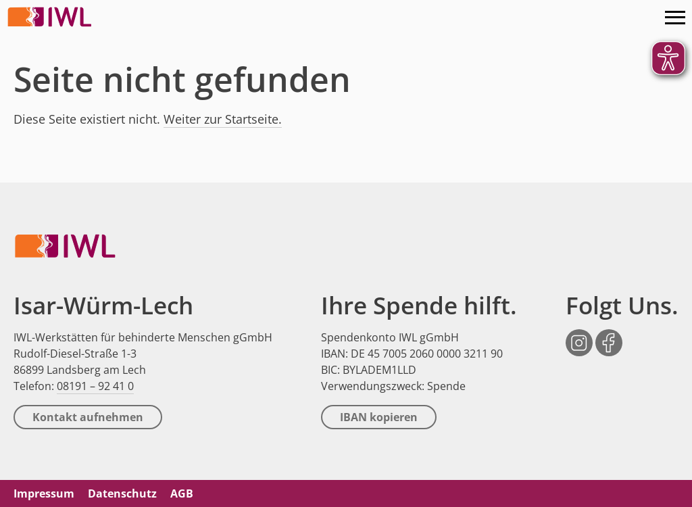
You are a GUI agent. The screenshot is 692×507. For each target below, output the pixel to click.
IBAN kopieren (379, 417)
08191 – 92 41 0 (95, 386)
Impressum (44, 493)
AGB (181, 493)
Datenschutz (122, 493)
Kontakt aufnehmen (87, 417)
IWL (51, 17)
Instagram (579, 335)
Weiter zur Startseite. (223, 119)
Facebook (608, 335)
